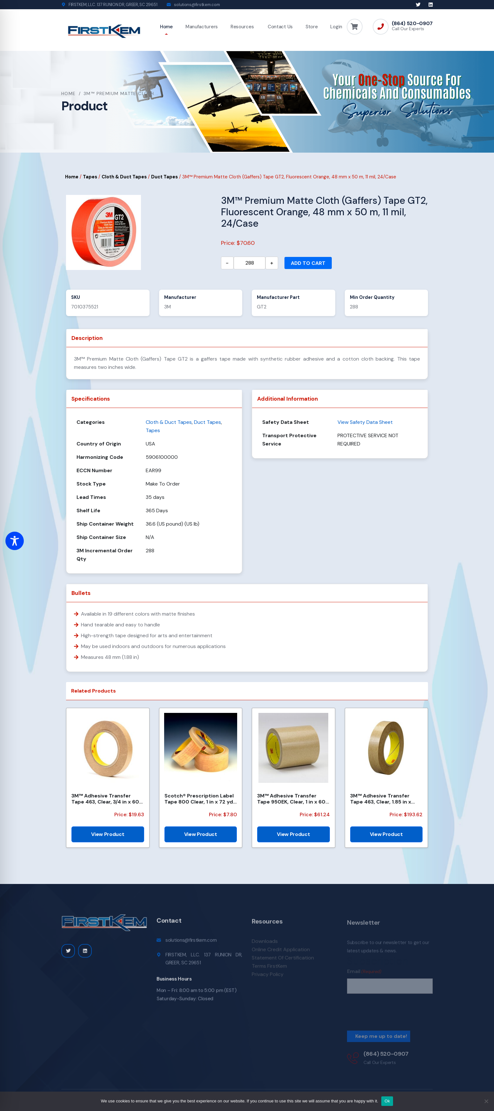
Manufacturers (201, 27)
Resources (242, 27)
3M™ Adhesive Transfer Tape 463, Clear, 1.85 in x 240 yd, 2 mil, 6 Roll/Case (382, 799)
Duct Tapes (164, 177)
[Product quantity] (249, 263)
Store (311, 27)
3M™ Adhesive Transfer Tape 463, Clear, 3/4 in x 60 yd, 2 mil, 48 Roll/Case (105, 799)
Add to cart (308, 263)
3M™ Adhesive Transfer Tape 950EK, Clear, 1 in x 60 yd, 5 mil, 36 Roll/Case (291, 799)
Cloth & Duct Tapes (124, 177)
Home (166, 27)
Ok (387, 1101)
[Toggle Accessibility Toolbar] (14, 541)
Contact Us (279, 27)
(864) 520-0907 (412, 23)
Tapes (90, 177)
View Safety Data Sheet (365, 422)
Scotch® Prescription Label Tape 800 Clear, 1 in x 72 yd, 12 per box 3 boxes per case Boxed (199, 799)
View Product (107, 834)
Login (336, 27)
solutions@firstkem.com (197, 4)
